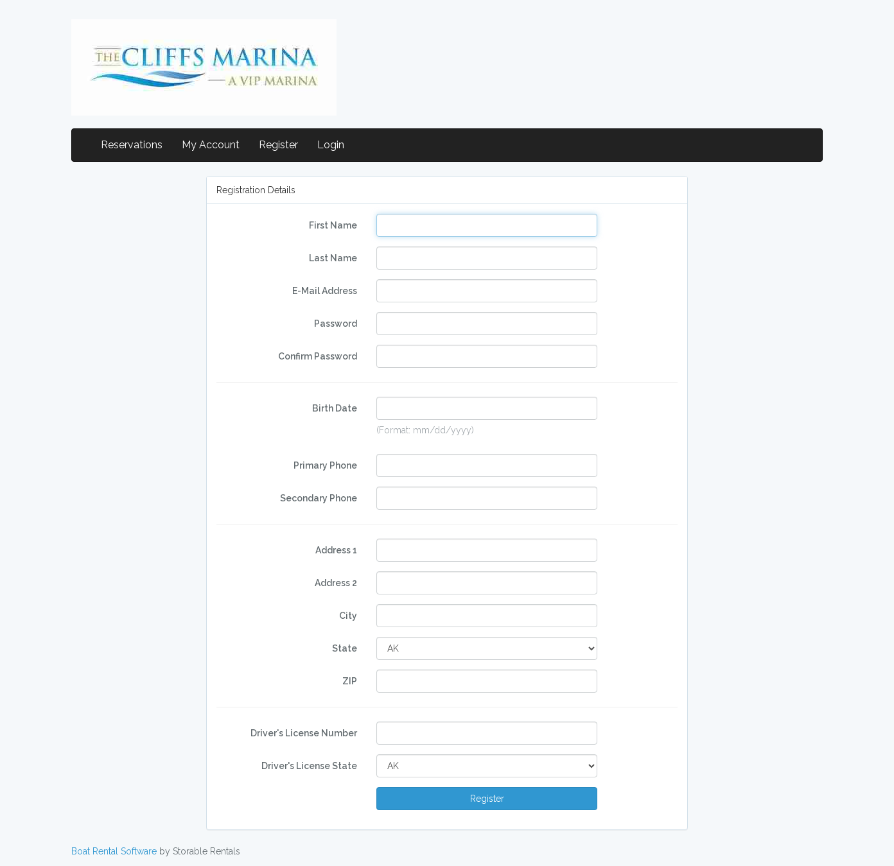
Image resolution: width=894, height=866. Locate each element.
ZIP (349, 681)
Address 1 (336, 550)
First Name (333, 225)
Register (278, 145)
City (348, 616)
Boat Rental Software (114, 851)
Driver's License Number (303, 733)
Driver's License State (309, 766)
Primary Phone (325, 465)
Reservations (131, 145)
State (344, 648)
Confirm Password (317, 356)
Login (330, 145)
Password (335, 323)
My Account (211, 145)
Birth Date (334, 408)
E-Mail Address (324, 291)
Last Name (333, 258)
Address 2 (336, 583)
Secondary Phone (318, 498)
